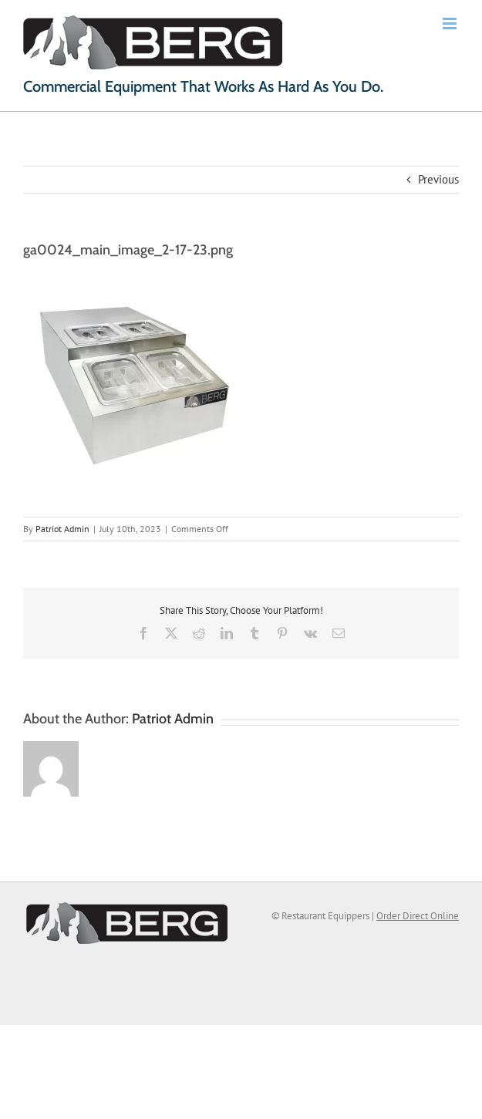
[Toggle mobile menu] (451, 23)
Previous (438, 179)
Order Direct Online (417, 915)
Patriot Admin (62, 528)
